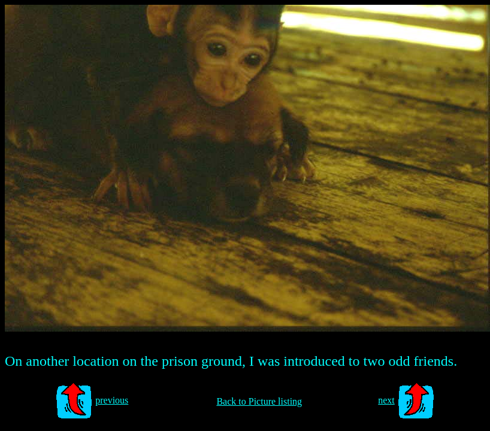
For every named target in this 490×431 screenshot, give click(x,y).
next (386, 400)
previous (111, 400)
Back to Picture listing (259, 401)
